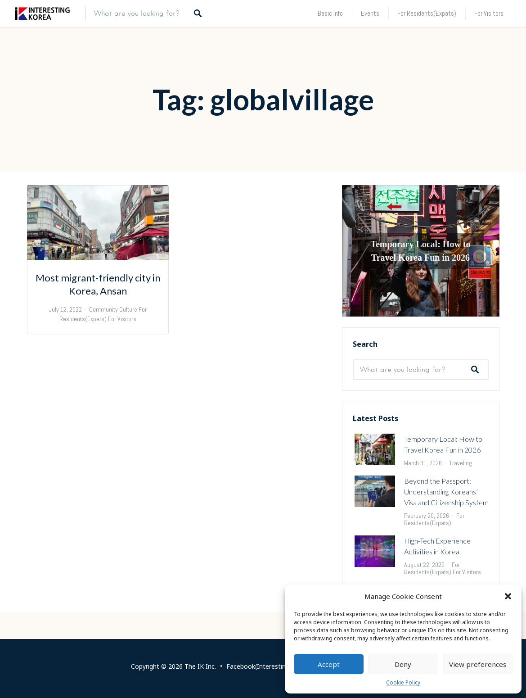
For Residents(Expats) (426, 13)
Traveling (460, 463)
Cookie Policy (403, 682)
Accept (329, 664)
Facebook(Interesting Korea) (268, 666)
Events (370, 13)
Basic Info (330, 13)
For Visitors (489, 13)
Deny (403, 664)
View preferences (477, 664)
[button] (508, 596)
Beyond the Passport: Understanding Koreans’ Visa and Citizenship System (446, 491)
